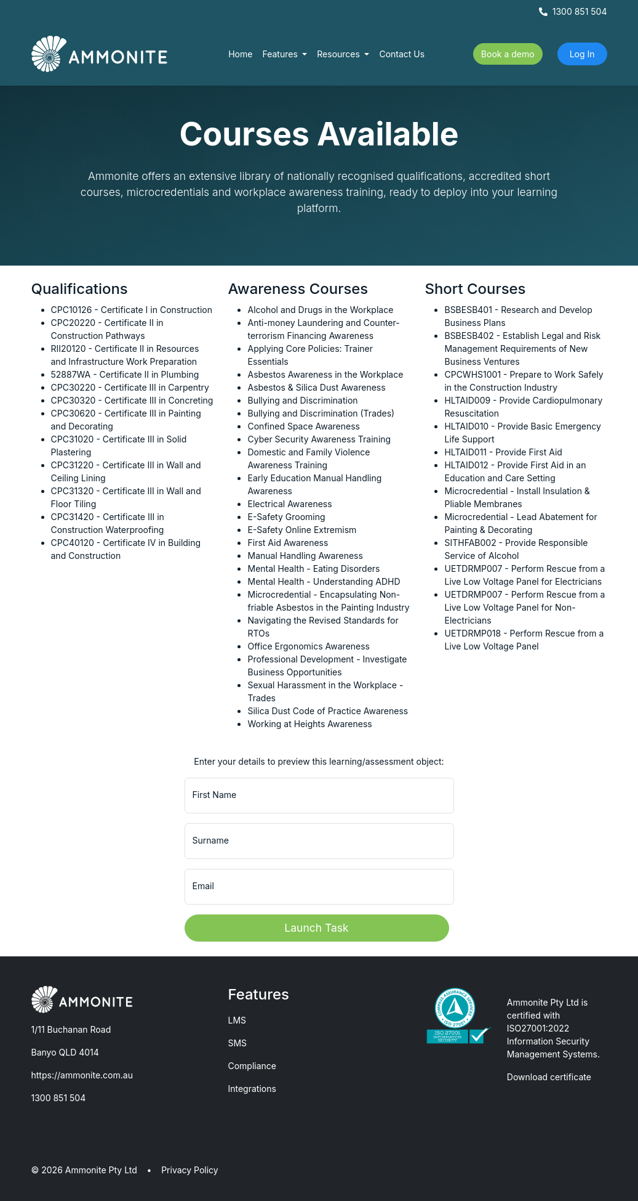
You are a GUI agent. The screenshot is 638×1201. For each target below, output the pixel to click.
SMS (237, 1043)
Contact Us (402, 54)
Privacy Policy (189, 1170)
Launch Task (316, 927)
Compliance (252, 1066)
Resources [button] (339, 54)
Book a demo (508, 54)
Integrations (252, 1088)
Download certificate (549, 1077)
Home (240, 54)
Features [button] (281, 54)
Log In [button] (582, 54)
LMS (237, 1020)
